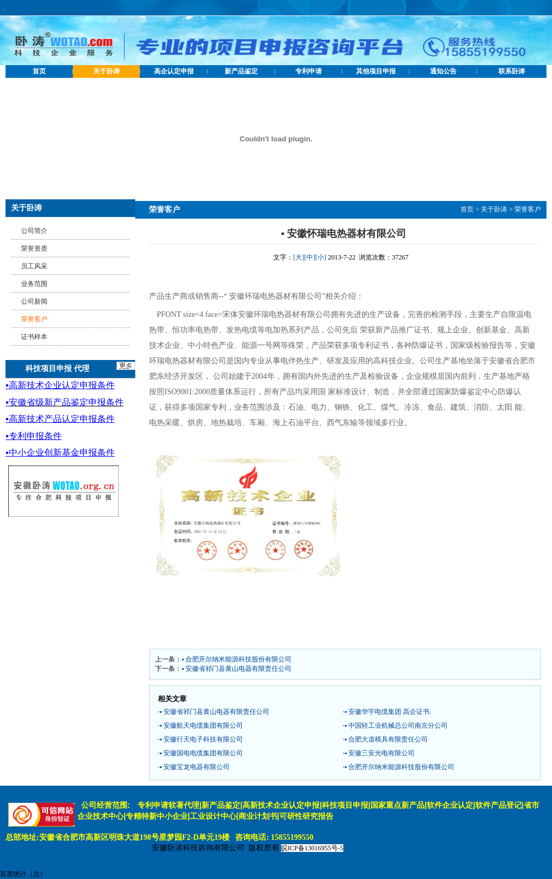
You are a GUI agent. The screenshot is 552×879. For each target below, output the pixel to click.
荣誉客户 (527, 209)
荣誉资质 (34, 248)
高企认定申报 (174, 71)
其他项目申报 (376, 71)
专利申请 (308, 71)
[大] (298, 257)
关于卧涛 (106, 71)
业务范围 (34, 284)
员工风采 (34, 266)
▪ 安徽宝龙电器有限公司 (195, 767)
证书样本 (34, 337)
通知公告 (443, 71)
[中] (309, 257)
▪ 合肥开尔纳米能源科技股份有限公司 (236, 659)
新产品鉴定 (241, 71)
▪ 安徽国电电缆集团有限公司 (201, 753)
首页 (39, 71)
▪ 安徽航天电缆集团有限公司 (201, 725)
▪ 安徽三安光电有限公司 (379, 753)
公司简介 (34, 231)
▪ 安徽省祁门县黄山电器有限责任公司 (236, 669)
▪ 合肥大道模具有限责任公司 (386, 739)
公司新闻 (34, 301)
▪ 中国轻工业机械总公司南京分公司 (396, 725)
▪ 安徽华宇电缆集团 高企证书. (387, 712)
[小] (320, 257)
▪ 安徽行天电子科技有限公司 (201, 739)
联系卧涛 (511, 71)
